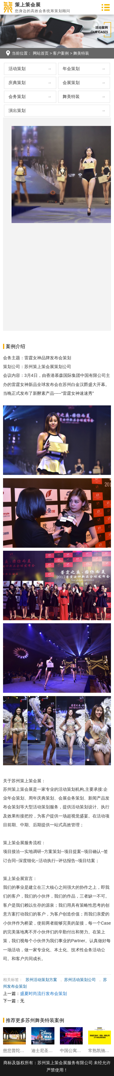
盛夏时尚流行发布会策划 (43, 993)
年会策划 (71, 68)
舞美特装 (81, 53)
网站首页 (41, 53)
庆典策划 (17, 82)
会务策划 (17, 96)
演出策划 (17, 110)
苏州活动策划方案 (41, 979)
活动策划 (17, 68)
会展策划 (71, 82)
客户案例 (61, 53)
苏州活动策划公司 (80, 979)
